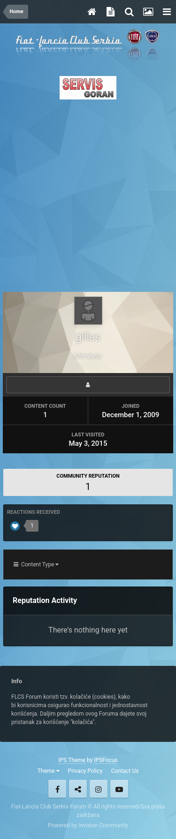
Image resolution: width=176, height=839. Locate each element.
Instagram (98, 789)
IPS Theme (71, 760)
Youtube (119, 789)
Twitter (78, 789)
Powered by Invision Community (88, 825)
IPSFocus (105, 760)
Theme (49, 771)
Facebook (57, 789)
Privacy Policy (85, 771)
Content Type (36, 564)
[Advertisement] (88, 193)
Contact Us (124, 771)
